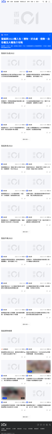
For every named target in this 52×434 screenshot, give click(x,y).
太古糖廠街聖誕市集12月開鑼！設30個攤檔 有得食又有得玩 (38, 287)
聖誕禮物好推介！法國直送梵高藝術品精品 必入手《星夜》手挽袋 (38, 406)
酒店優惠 (16, 1)
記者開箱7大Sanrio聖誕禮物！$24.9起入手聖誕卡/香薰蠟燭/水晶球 (38, 379)
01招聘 (14, 428)
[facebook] (38, 425)
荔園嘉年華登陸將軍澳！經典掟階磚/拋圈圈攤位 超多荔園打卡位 (38, 75)
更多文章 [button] (26, 139)
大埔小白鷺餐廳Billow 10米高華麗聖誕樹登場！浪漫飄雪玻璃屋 (38, 128)
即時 (28, 1)
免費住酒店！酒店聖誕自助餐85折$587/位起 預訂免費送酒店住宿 (38, 194)
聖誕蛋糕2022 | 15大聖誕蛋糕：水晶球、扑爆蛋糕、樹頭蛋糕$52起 (12, 194)
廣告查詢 (19, 428)
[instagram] (41, 425)
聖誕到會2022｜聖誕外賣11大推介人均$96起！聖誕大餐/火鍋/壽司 (38, 168)
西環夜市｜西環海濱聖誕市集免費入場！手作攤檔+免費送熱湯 (13, 102)
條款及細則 (3, 430)
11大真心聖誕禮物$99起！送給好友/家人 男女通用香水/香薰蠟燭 (12, 379)
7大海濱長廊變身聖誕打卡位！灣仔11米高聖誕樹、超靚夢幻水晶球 (38, 102)
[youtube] (44, 425)
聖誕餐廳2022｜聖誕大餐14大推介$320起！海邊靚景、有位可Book (13, 168)
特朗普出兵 (23, 1)
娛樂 (11, 1)
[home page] (3, 2)
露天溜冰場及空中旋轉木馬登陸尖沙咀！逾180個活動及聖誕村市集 (38, 313)
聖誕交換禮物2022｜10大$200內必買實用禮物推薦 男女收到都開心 (38, 353)
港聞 (8, 1)
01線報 (2, 428)
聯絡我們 (36, 428)
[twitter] (50, 425)
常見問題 (30, 428)
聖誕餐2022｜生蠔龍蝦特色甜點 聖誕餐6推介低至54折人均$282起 (12, 221)
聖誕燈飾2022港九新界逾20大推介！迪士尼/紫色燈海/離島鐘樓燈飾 (13, 75)
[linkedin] (47, 425)
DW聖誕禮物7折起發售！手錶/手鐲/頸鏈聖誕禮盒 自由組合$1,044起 (13, 406)
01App (24, 428)
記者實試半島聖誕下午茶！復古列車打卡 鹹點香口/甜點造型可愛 (39, 221)
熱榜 (32, 1)
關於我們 (8, 428)
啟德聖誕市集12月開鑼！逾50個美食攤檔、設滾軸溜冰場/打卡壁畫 (12, 313)
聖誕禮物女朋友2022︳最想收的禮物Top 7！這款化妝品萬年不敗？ (13, 353)
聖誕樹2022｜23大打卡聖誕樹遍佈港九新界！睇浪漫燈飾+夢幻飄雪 (13, 128)
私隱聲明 (42, 428)
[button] (50, 35)
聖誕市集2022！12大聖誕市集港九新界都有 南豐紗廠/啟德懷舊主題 (13, 287)
